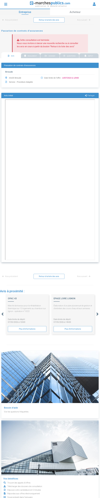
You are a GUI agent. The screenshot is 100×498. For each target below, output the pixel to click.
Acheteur (75, 12)
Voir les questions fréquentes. (16, 412)
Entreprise (25, 12)
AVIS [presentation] (11, 56)
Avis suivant (83, 20)
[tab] (11, 55)
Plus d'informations (27, 329)
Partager (90, 95)
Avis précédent (10, 20)
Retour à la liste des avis (49, 20)
